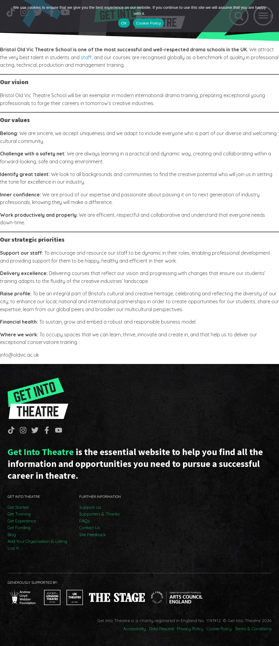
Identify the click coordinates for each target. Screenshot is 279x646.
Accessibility (134, 628)
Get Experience (22, 521)
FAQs (84, 521)
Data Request (161, 628)
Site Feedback (92, 534)
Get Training (19, 514)
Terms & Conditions (253, 628)
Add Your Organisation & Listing (37, 541)
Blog (12, 534)
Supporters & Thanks (99, 514)
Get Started (18, 507)
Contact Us (89, 527)
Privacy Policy (190, 628)
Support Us (90, 507)
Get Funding (19, 527)
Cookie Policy (219, 628)
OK (124, 23)
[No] (271, 16)
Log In (13, 548)
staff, (87, 57)
